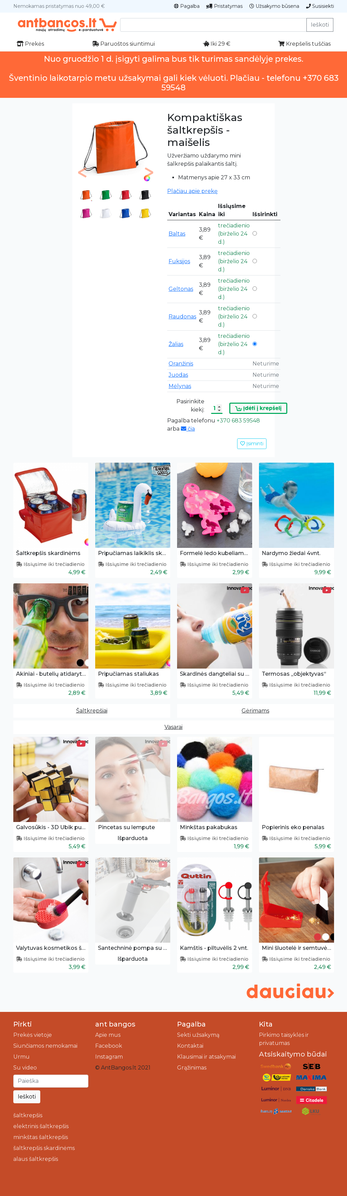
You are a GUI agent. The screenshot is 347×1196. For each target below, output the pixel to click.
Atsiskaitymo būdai (293, 1054)
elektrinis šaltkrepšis (41, 1126)
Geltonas (181, 289)
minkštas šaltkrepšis (40, 1137)
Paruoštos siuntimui (123, 44)
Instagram (109, 1056)
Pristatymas (224, 6)
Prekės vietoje (32, 1035)
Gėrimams (255, 710)
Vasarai (173, 727)
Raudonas (182, 316)
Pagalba (187, 6)
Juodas (178, 375)
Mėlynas (180, 386)
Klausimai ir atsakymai (206, 1056)
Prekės (30, 44)
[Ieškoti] (50, 1081)
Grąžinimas (191, 1067)
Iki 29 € (216, 44)
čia (188, 428)
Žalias (176, 344)
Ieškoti (320, 24)
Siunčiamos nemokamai (45, 1046)
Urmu (21, 1056)
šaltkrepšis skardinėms (44, 1148)
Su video (25, 1067)
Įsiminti (251, 443)
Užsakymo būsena (274, 6)
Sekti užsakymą (198, 1035)
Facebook (108, 1046)
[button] (82, 172)
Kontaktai (190, 1046)
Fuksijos (179, 261)
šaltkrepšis (27, 1115)
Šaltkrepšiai (91, 710)
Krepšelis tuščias (304, 44)
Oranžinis (181, 363)
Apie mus (107, 1035)
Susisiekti (320, 6)
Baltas (177, 233)
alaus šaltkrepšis (35, 1159)
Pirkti (22, 1024)
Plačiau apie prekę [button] (192, 191)
